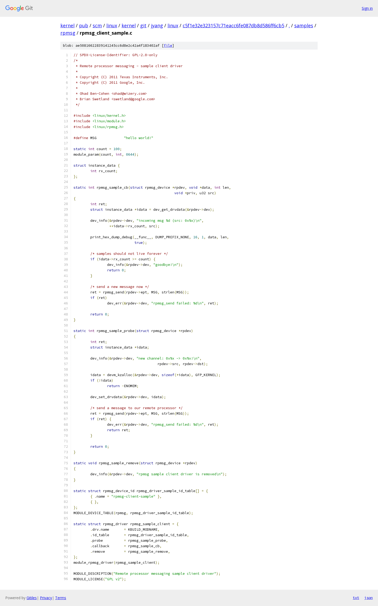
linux (111, 25)
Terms (60, 597)
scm (97, 25)
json (368, 597)
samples (303, 25)
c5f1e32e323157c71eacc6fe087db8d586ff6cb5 (233, 25)
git (143, 25)
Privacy (46, 597)
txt (356, 597)
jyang (157, 25)
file (168, 45)
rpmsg (67, 33)
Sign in (367, 8)
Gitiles (32, 597)
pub (83, 25)
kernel (67, 25)
